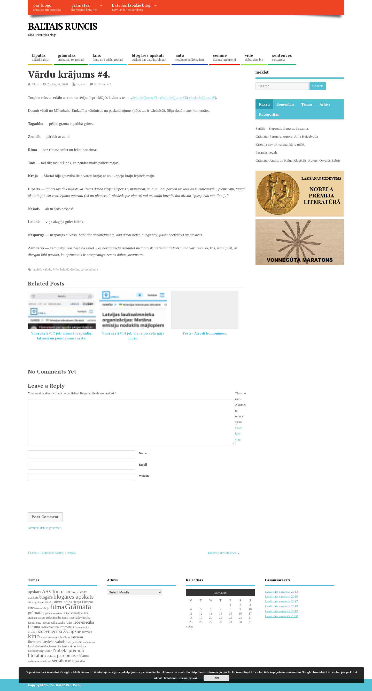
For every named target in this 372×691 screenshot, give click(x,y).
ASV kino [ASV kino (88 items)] (52, 591)
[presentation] (67, 497)
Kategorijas (269, 114)
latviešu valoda (42, 269)
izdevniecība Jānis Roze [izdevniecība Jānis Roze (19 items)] (60, 617)
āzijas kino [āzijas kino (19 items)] (78, 661)
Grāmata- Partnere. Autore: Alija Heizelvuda (286, 136)
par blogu (47, 7)
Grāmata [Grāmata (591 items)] (78, 606)
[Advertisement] (246, 30)
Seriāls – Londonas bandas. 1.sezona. (53, 553)
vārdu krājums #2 (173, 98)
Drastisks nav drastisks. (222, 553)
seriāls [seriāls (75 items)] (58, 660)
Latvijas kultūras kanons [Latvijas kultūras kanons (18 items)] (80, 642)
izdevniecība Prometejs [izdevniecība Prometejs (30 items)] (57, 627)
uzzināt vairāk (188, 678)
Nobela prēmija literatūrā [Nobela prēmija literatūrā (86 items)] (56, 653)
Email (143, 464)
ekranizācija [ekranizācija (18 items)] (42, 608)
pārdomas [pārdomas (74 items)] (66, 655)
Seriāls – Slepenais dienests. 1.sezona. (282, 128)
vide (254, 57)
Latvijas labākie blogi (131, 7)
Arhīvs (325, 104)
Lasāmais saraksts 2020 (281, 616)
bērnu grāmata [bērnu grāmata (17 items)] (36, 602)
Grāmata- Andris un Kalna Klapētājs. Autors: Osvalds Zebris (297, 160)
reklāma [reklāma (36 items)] (82, 656)
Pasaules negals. (266, 152)
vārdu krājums (89, 269)
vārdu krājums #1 (144, 98)
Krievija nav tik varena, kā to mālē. (280, 144)
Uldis (35, 84)
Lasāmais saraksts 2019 (281, 611)
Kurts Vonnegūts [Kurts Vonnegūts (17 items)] (50, 637)
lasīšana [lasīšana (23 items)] (65, 637)
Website (144, 476)
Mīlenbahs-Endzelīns (66, 269)
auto (189, 57)
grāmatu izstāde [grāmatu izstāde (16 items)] (36, 617)
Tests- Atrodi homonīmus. (204, 333)
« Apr (189, 626)
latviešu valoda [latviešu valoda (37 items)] (54, 642)
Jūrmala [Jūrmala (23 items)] (87, 632)
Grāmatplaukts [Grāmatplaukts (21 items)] (79, 613)
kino (108, 57)
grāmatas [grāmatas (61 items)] (36, 612)
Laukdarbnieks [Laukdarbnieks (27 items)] (38, 646)
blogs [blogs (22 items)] (74, 592)
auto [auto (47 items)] (66, 592)
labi (216, 678)
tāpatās (40, 57)
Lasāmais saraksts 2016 (281, 596)
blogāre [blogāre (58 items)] (46, 597)
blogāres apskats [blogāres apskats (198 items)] (73, 596)
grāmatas (84, 7)
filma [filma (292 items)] (57, 607)
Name (143, 453)
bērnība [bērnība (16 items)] (49, 602)
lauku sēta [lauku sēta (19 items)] (55, 646)
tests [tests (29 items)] (68, 661)
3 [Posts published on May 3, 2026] (250, 605)
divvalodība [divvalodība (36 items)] (63, 602)
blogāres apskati (149, 57)
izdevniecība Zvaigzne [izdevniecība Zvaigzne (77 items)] (59, 631)
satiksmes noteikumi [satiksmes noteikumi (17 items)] (39, 661)
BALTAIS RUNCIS (62, 26)
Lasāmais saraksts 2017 (281, 601)
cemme (224, 57)
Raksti (264, 104)
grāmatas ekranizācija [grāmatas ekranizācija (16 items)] (57, 613)
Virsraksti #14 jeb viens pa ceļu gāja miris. (133, 335)
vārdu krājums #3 (202, 98)
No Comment (102, 84)
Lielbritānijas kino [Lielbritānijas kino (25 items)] (40, 651)
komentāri (285, 104)
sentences (282, 57)
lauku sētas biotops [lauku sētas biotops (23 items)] (74, 646)
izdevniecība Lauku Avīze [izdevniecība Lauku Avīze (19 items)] (57, 622)
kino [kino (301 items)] (34, 636)
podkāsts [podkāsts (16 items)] (51, 656)
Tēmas (307, 104)
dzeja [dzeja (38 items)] (77, 602)
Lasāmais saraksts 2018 (281, 606)
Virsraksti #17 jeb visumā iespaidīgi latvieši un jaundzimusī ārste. (61, 335)
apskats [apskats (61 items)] (34, 591)
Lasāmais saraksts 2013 (281, 591)
